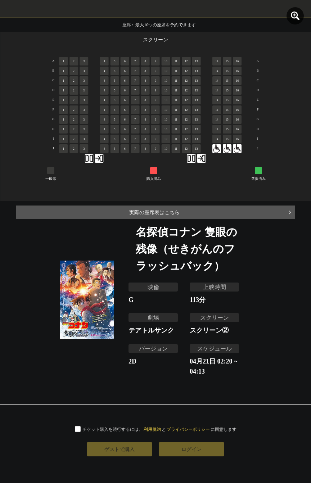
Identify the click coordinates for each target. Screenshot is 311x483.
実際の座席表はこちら (154, 212)
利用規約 (152, 429)
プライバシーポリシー (188, 429)
